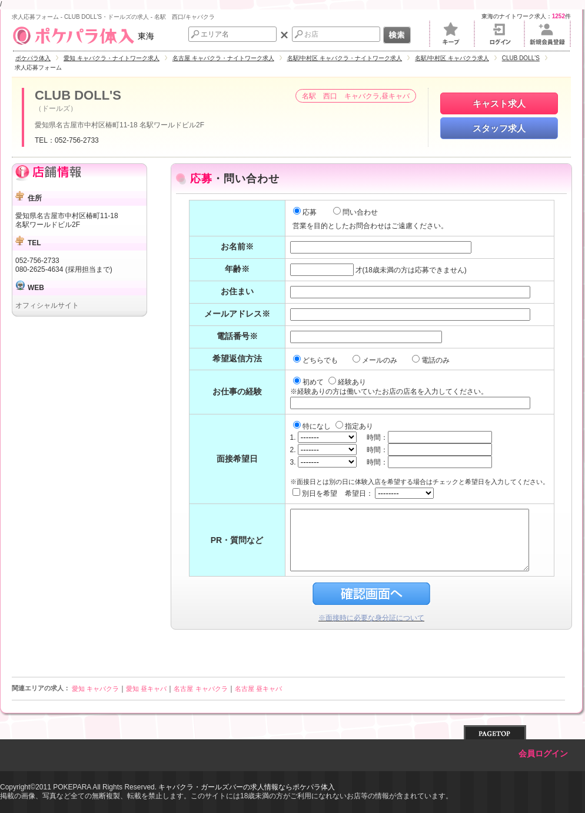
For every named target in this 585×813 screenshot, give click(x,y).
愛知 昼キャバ (146, 688)
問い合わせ (355, 212)
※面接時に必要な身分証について (371, 618)
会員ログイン (543, 753)
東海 (83, 36)
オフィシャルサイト (47, 305)
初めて (309, 382)
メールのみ (376, 360)
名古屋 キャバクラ (200, 688)
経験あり (347, 382)
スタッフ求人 (499, 128)
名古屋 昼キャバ (258, 688)
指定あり (354, 426)
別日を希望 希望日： (363, 493)
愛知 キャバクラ (95, 688)
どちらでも (316, 360)
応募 (305, 212)
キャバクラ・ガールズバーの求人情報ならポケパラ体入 (246, 787)
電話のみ (431, 360)
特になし (313, 426)
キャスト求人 (499, 103)
